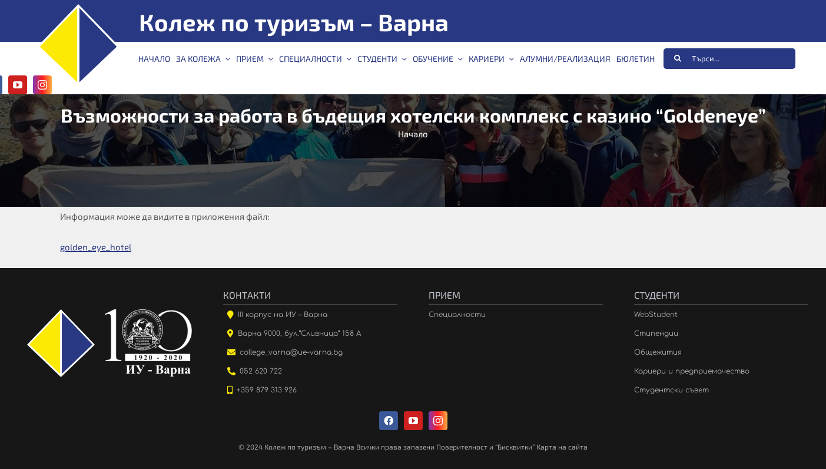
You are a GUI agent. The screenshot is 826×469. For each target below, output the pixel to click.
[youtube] (17, 84)
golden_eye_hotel (95, 247)
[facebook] (388, 420)
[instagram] (438, 420)
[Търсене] (677, 58)
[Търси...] (729, 58)
